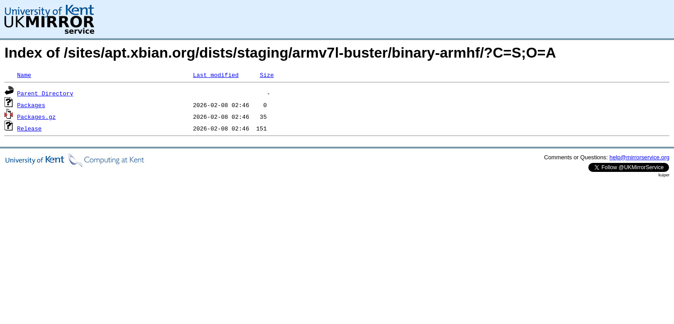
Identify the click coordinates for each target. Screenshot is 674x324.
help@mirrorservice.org (639, 157)
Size (267, 75)
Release (29, 128)
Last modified (215, 75)
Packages (31, 105)
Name (24, 75)
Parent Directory (45, 93)
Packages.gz (36, 116)
